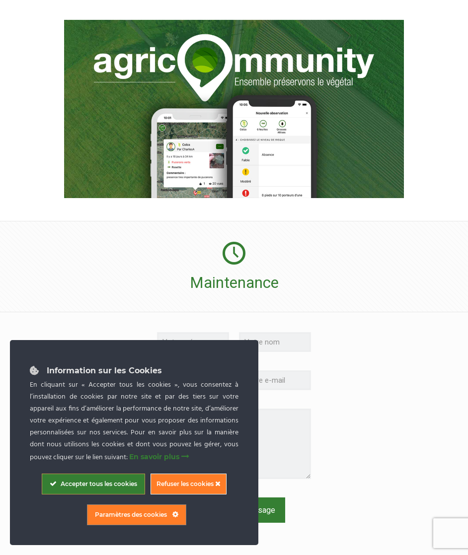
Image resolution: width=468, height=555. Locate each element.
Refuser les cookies (188, 483)
